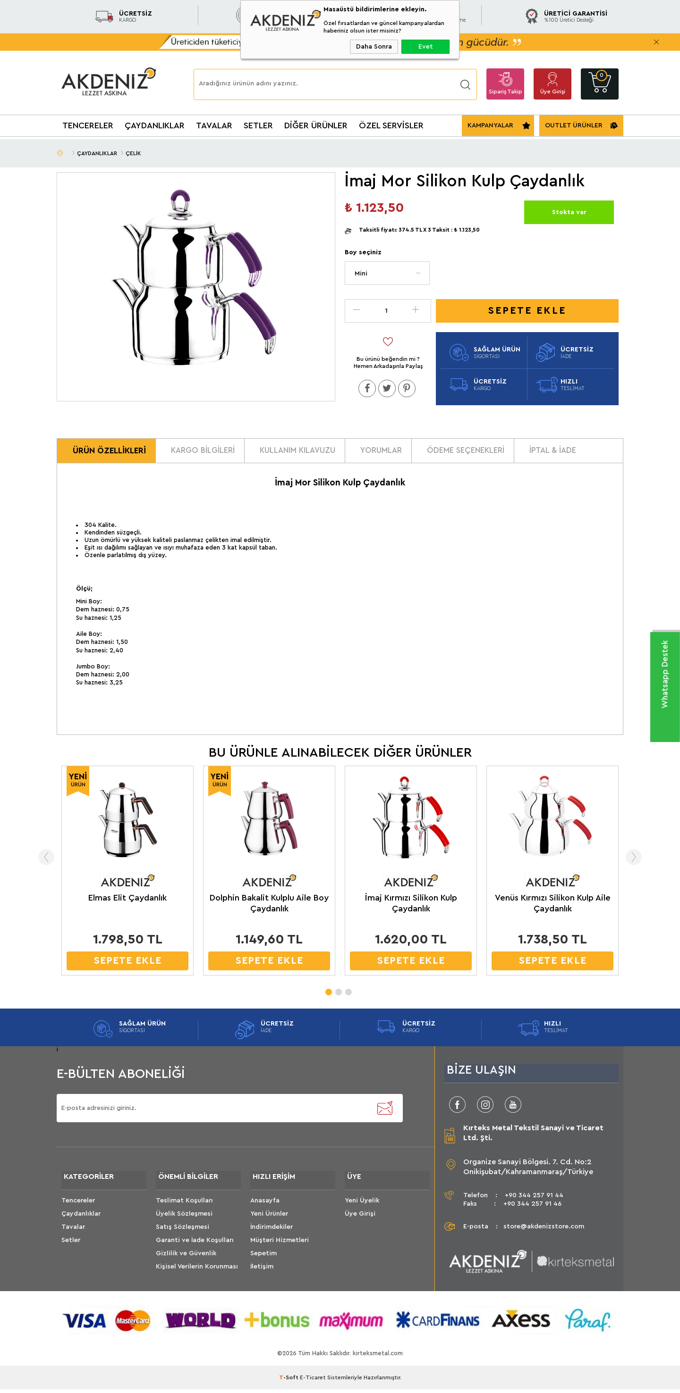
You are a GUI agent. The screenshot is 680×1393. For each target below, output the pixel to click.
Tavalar (73, 1232)
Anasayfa (265, 1206)
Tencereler (78, 1206)
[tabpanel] (127, 876)
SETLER (258, 125)
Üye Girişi (552, 91)
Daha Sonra (374, 46)
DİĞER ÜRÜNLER (316, 125)
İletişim (261, 1272)
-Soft (289, 1381)
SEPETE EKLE (128, 964)
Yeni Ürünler (269, 1219)
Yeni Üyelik (362, 1206)
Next (639, 861)
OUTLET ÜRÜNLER (574, 125)
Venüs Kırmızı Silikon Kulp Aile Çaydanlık (553, 907)
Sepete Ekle (527, 311)
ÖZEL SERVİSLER (391, 125)
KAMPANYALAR (490, 125)
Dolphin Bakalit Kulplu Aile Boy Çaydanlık (269, 907)
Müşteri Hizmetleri (279, 1246)
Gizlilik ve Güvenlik (186, 1259)
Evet (425, 46)
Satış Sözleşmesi (182, 1232)
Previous (41, 861)
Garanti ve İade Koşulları (195, 1246)
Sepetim (263, 1259)
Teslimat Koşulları (184, 1206)
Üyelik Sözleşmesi (184, 1219)
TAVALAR (214, 125)
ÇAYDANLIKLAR (155, 125)
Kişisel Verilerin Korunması (197, 1272)
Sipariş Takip (505, 91)
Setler (70, 1246)
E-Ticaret (313, 1381)
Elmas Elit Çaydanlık (127, 901)
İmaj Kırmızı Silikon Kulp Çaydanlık (411, 907)
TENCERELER (87, 125)
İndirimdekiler (271, 1232)
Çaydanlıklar (81, 1219)
